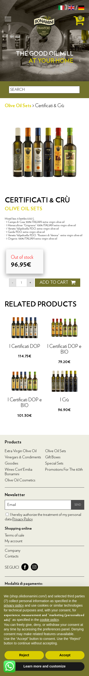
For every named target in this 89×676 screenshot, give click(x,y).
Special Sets (54, 463)
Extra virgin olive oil (21, 451)
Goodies (11, 463)
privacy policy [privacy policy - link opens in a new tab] (14, 605)
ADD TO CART (57, 282)
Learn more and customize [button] (44, 666)
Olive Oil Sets (18, 105)
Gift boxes (53, 457)
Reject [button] (24, 655)
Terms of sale (14, 535)
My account (13, 541)
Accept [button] (64, 655)
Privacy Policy (22, 519)
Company (12, 550)
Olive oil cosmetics (20, 480)
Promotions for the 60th (64, 469)
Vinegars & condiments (23, 457)
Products (13, 442)
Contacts (12, 556)
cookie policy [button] (49, 620)
